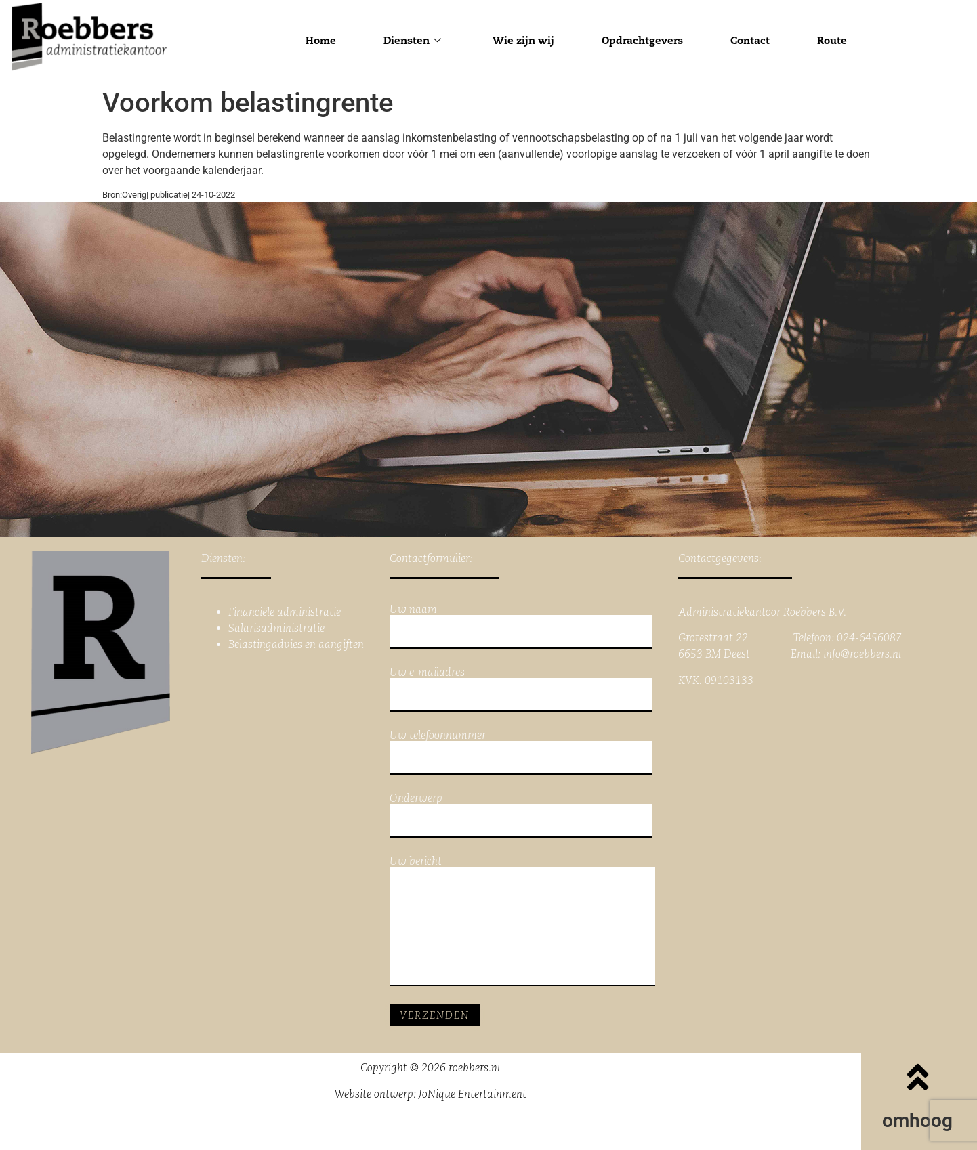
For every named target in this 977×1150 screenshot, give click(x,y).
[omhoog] (917, 1077)
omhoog (917, 1120)
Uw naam (521, 626)
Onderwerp (521, 815)
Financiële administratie (284, 611)
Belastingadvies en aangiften (296, 644)
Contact (750, 40)
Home (321, 40)
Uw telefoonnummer (521, 752)
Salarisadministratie (276, 628)
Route (832, 40)
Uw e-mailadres (521, 689)
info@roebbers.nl (862, 653)
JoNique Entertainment (472, 1094)
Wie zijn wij (523, 40)
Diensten (412, 40)
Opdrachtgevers (642, 40)
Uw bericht (522, 921)
